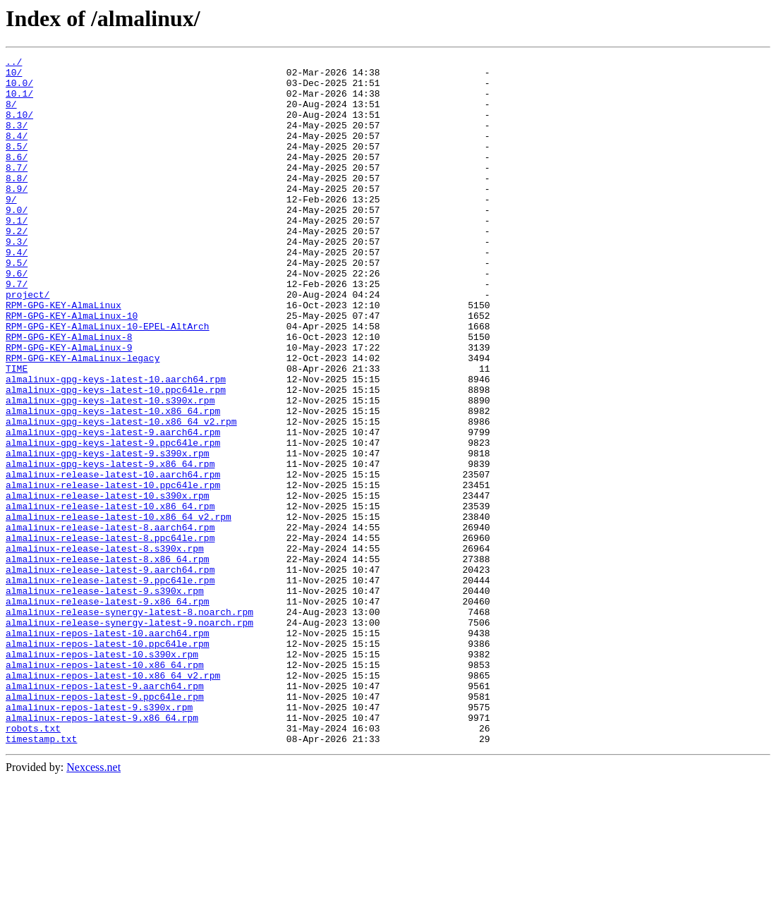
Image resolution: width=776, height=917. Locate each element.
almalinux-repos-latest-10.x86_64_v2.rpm (113, 800)
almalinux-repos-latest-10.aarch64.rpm (108, 749)
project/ (27, 342)
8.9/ (17, 215)
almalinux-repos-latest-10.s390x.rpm (102, 774)
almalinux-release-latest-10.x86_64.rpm (110, 596)
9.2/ (17, 266)
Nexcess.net (93, 905)
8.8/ (17, 203)
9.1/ (17, 254)
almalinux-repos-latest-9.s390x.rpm (99, 838)
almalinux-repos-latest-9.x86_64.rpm (102, 850)
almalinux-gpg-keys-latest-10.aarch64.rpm (116, 444)
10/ (14, 76)
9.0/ (17, 241)
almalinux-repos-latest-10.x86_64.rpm (105, 787)
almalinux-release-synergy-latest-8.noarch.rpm (129, 723)
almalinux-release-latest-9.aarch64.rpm (110, 673)
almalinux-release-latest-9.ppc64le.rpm (110, 685)
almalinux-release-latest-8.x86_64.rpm (108, 660)
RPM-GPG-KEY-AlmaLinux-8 (69, 393)
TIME (17, 431)
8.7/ (17, 190)
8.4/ (17, 152)
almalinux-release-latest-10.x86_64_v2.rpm (118, 609)
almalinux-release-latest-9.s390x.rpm (105, 698)
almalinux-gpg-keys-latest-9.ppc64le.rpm (113, 520)
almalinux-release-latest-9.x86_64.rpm (108, 711)
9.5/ (17, 304)
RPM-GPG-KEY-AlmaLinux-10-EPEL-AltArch (108, 381)
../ (14, 63)
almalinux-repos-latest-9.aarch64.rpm (105, 812)
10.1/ (19, 101)
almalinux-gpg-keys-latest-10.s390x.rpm (110, 469)
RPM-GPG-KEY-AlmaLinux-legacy (82, 419)
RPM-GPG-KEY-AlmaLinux (63, 355)
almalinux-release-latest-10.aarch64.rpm (113, 558)
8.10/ (19, 127)
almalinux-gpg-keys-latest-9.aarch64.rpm (113, 508)
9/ (11, 228)
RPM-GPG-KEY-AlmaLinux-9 (69, 406)
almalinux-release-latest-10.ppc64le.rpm (113, 571)
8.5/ (17, 165)
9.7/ (17, 330)
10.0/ (19, 89)
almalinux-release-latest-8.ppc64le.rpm (110, 634)
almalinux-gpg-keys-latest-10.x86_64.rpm (113, 482)
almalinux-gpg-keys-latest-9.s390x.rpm (108, 533)
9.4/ (17, 292)
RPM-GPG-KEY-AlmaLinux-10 (72, 368)
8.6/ (17, 177)
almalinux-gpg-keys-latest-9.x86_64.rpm (110, 546)
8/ (11, 114)
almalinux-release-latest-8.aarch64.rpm (110, 622)
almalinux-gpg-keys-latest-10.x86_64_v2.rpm (121, 495)
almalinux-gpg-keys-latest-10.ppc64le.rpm (116, 457)
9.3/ (17, 279)
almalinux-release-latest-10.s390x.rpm (108, 584)
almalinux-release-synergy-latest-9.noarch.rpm (129, 736)
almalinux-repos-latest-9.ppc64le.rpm (105, 825)
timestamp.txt (41, 876)
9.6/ (17, 317)
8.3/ (17, 139)
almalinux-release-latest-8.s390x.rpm (105, 647)
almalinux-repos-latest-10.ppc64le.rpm (108, 761)
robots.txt (33, 863)
